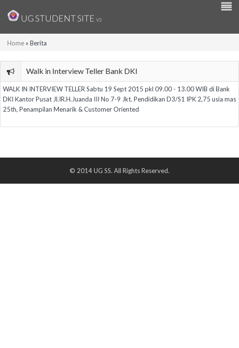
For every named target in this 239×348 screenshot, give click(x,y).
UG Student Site (54, 16)
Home (15, 43)
